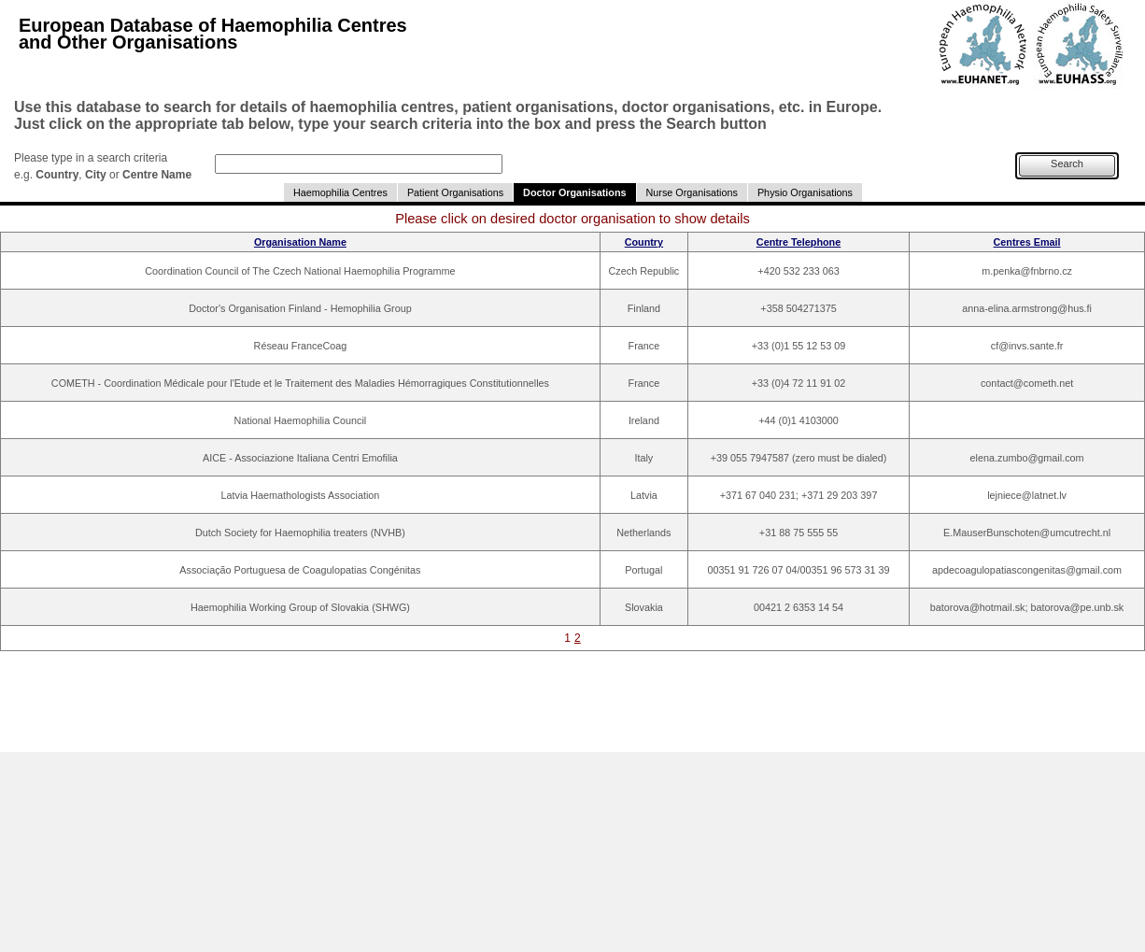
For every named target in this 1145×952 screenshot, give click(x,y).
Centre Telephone (798, 242)
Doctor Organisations (574, 192)
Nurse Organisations (692, 192)
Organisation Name (300, 242)
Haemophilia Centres (340, 192)
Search (1067, 163)
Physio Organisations (805, 192)
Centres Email (1027, 242)
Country (644, 242)
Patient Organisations (455, 192)
